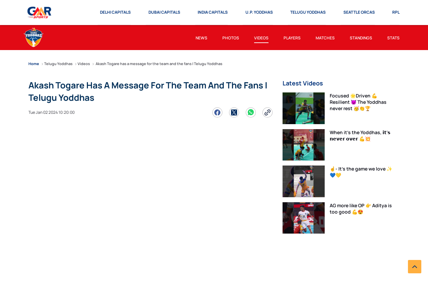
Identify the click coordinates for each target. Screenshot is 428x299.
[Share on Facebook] (217, 112)
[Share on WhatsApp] (251, 112)
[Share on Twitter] (234, 112)
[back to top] (414, 266)
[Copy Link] (267, 112)
